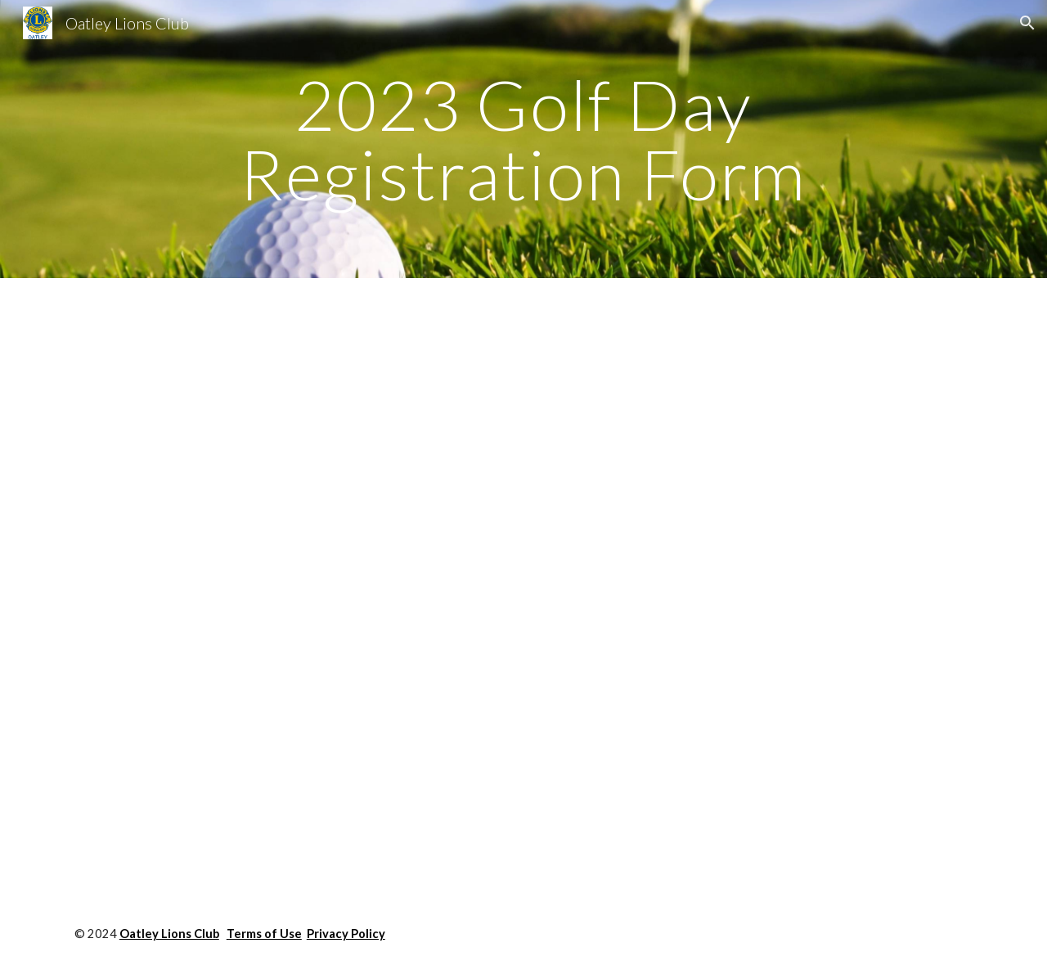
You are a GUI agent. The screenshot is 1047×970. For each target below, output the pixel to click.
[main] (523, 139)
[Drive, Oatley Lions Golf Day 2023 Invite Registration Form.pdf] (443, 588)
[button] (1027, 23)
